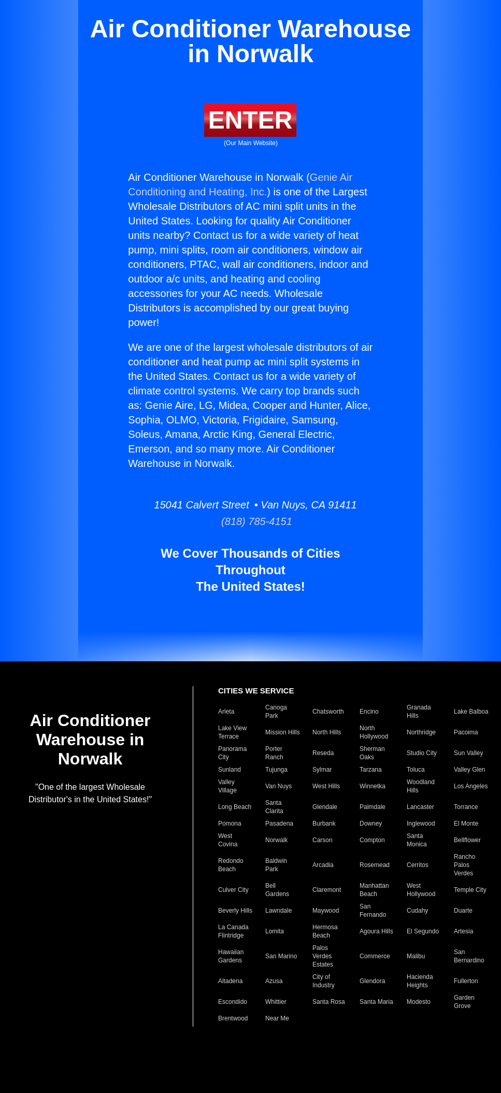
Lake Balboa (471, 711)
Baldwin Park (276, 865)
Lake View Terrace (232, 732)
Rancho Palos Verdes (464, 865)
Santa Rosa (328, 1001)
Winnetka (372, 786)
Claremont (326, 889)
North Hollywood (374, 732)
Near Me (277, 1018)
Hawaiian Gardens (231, 956)
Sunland (229, 769)
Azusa (273, 981)
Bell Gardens (277, 890)
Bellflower (467, 840)
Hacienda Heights (420, 981)
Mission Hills (282, 732)
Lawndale (278, 910)
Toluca (416, 769)
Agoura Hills (376, 931)
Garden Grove (464, 1002)
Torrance (466, 807)
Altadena (230, 981)
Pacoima (466, 732)
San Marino (281, 956)
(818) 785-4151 (250, 521)
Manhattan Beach (374, 890)
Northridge (421, 732)
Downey (371, 823)
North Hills (326, 732)
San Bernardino (469, 956)
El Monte (466, 823)
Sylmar (322, 769)
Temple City (470, 889)
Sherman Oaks (372, 753)
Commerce (375, 956)
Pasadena (279, 823)
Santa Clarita (274, 807)
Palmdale (372, 807)
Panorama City (232, 753)
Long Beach (234, 807)
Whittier (276, 1001)
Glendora (372, 981)
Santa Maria (376, 1001)
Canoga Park (276, 711)
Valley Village (227, 786)
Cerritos (417, 865)
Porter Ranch (274, 753)
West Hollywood (421, 890)
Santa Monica (417, 840)
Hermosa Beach (325, 931)
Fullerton (466, 981)
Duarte (463, 910)
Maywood (325, 910)
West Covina (227, 840)
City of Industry (323, 981)
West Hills (326, 786)
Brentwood (233, 1018)
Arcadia (323, 865)
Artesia (463, 931)
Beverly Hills (235, 910)
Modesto (419, 1001)
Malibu (416, 956)
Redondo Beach (231, 865)
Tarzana (371, 769)
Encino (369, 711)
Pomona (229, 823)
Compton (372, 840)
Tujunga (276, 769)
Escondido (232, 1001)
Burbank (324, 823)
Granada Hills (419, 711)
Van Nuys (278, 786)
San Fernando (373, 910)
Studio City (422, 753)
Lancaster (420, 807)
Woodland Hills (421, 786)
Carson (322, 840)
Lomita (274, 931)
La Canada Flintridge (233, 931)
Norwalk (276, 840)
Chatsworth (328, 711)
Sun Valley (468, 753)
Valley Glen (469, 769)
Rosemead (375, 865)
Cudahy (417, 910)
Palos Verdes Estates (322, 956)
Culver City (233, 889)
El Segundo (423, 931)
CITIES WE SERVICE (256, 690)
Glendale (324, 807)
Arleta (226, 711)
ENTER (250, 120)
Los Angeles (471, 786)
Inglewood (421, 823)
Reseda (323, 753)
